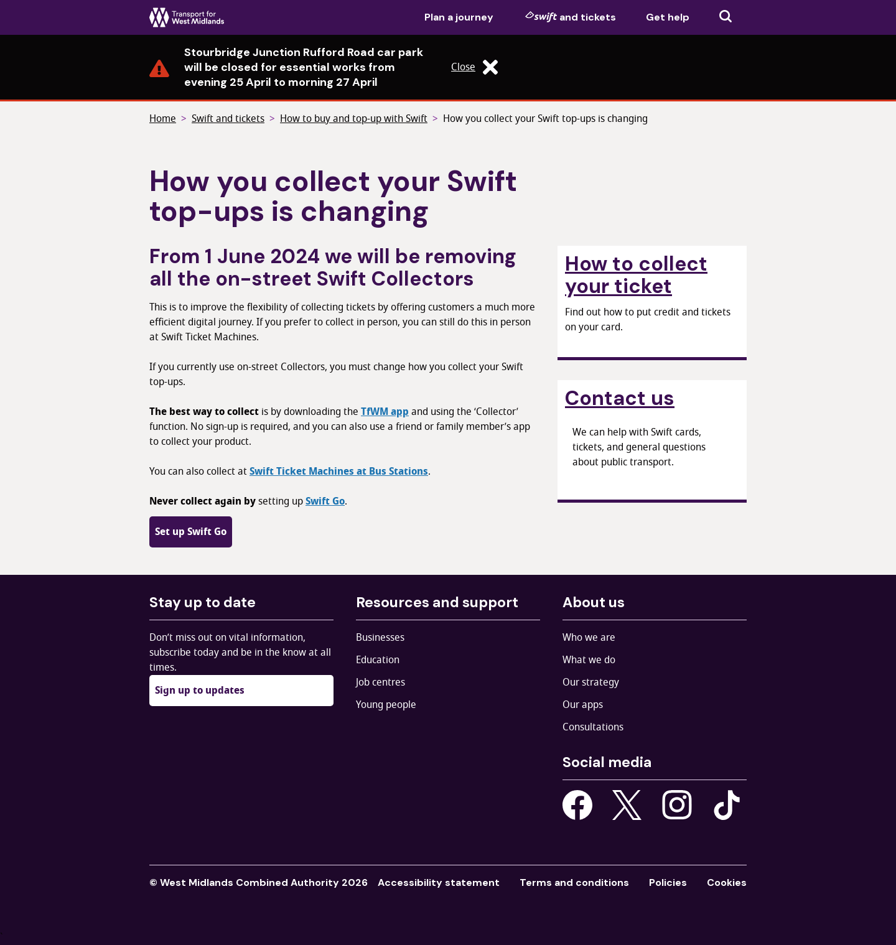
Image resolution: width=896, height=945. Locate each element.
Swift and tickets (228, 118)
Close (474, 67)
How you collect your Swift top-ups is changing (545, 118)
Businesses (380, 637)
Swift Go (325, 501)
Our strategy (590, 682)
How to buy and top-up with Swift (353, 118)
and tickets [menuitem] (570, 17)
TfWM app (385, 411)
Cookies (727, 882)
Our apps (582, 704)
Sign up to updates (200, 690)
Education (377, 660)
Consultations (592, 727)
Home (162, 118)
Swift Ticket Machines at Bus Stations (339, 471)
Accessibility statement (439, 882)
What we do (588, 660)
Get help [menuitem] (667, 17)
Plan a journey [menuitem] (458, 17)
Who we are (588, 637)
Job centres (380, 682)
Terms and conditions (574, 882)
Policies (668, 882)
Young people (386, 704)
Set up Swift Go (190, 531)
